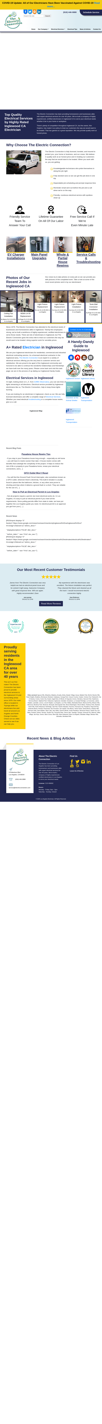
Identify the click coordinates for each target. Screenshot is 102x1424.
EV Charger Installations (16, 256)
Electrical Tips (72, 29)
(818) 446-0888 (70, 12)
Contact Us (97, 29)
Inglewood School (73, 378)
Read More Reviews (51, 603)
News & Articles (85, 29)
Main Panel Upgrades (39, 256)
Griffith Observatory (41, 382)
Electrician (32, 347)
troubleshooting (35, 399)
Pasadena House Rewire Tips (36, 454)
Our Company (42, 29)
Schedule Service (91, 12)
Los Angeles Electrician (47, 799)
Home (33, 29)
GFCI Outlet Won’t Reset (36, 473)
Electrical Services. (53, 397)
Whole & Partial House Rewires (63, 260)
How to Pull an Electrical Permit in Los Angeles (36, 492)
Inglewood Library (88, 378)
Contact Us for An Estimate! (81, 330)
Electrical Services (57, 29)
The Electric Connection (28, 358)
